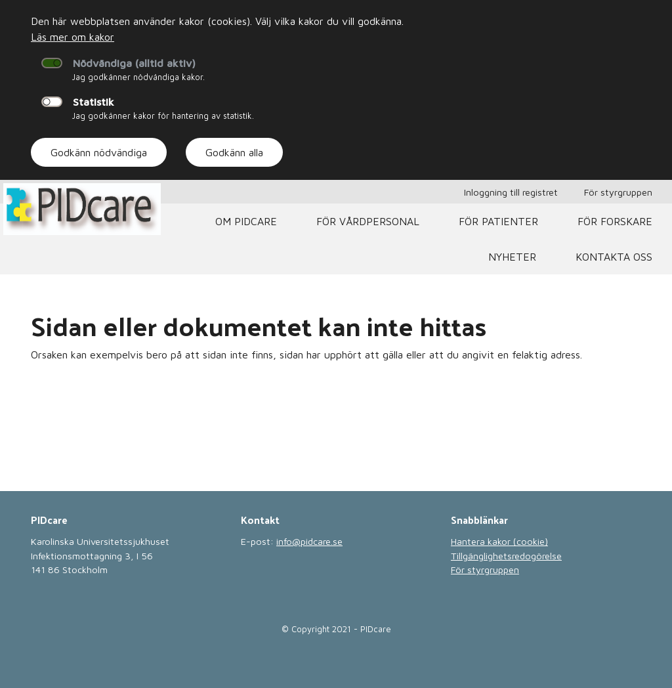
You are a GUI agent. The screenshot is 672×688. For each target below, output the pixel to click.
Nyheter (512, 257)
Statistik (93, 102)
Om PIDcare (246, 221)
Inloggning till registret (511, 192)
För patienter (498, 221)
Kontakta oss (614, 257)
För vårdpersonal (367, 221)
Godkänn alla (234, 152)
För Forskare (615, 221)
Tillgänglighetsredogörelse (506, 555)
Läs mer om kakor (72, 37)
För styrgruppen (618, 192)
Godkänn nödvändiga (99, 152)
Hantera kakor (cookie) (499, 541)
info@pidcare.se (309, 541)
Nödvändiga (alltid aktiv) (134, 63)
